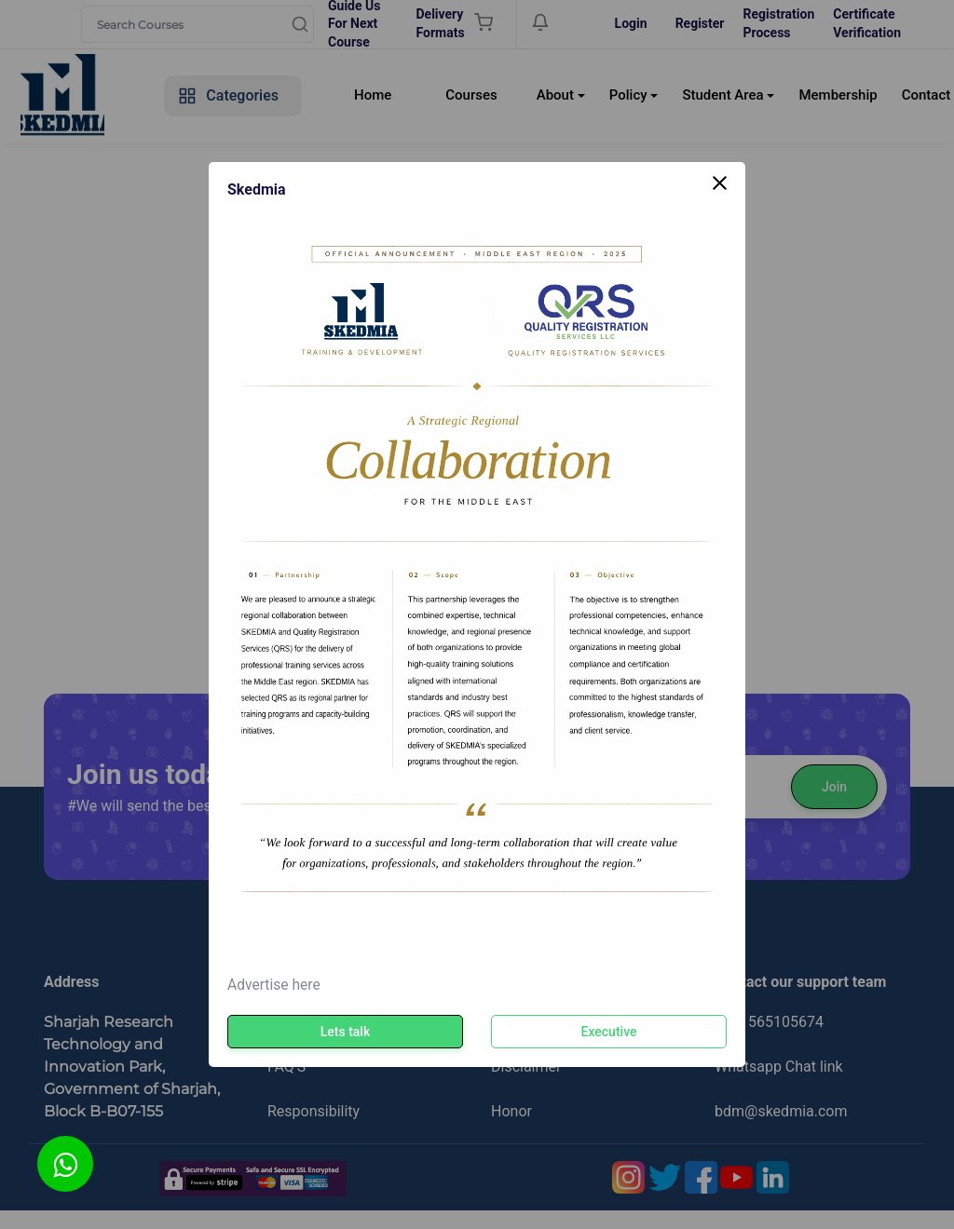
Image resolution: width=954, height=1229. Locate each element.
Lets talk (345, 1031)
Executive (609, 1031)
